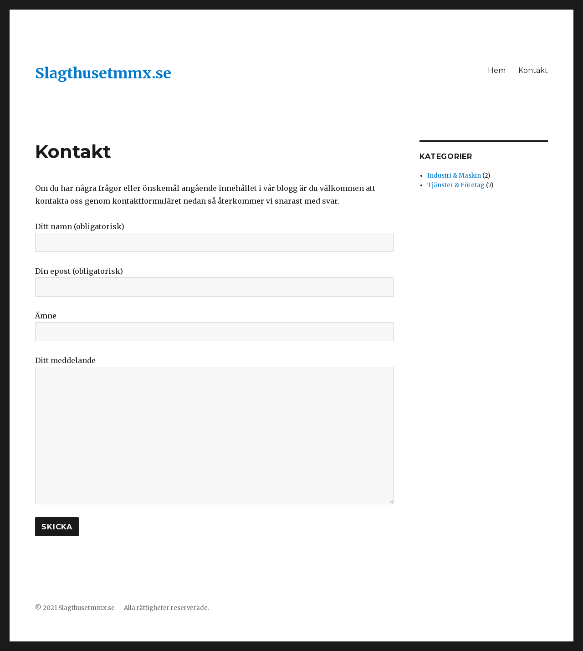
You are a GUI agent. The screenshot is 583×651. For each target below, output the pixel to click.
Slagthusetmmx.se (103, 73)
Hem (497, 70)
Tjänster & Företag (456, 185)
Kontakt (533, 70)
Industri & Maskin (454, 175)
